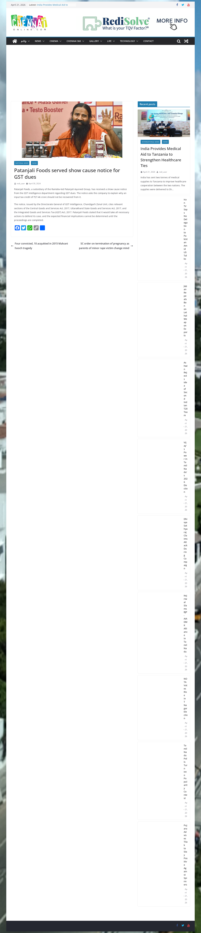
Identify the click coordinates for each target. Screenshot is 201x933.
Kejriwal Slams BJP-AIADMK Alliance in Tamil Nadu (185, 623)
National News (21, 163)
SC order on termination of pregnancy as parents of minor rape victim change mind (106, 246)
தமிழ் (23, 41)
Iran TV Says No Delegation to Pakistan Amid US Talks (185, 229)
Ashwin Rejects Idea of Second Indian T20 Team (185, 389)
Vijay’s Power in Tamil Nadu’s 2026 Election (185, 467)
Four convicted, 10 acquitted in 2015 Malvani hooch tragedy (39, 246)
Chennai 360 (74, 41)
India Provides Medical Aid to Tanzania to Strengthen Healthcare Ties (161, 157)
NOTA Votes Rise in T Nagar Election (185, 698)
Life (109, 41)
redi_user (21, 183)
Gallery (94, 41)
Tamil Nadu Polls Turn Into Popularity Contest (185, 772)
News (38, 41)
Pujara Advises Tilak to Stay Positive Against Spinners (185, 855)
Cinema (54, 41)
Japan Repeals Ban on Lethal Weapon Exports (185, 310)
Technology (127, 41)
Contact (148, 41)
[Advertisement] (100, 78)
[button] (28, 41)
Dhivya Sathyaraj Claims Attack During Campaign (185, 543)
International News (150, 142)
